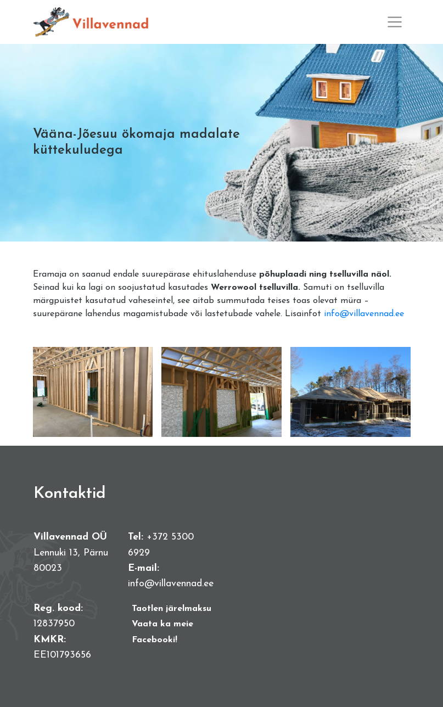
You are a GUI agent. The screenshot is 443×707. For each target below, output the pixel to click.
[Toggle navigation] (395, 21)
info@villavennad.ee (364, 314)
